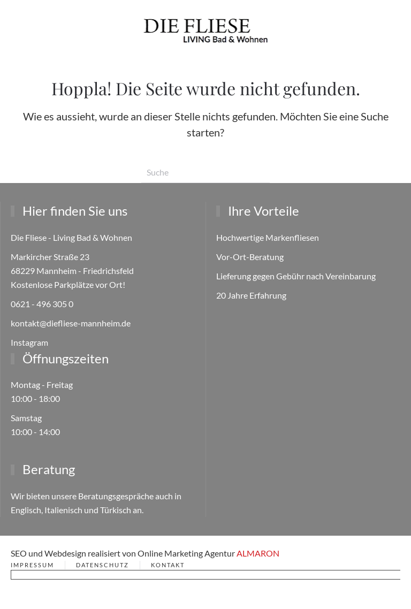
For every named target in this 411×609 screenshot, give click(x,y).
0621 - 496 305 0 (42, 304)
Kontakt (168, 564)
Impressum (32, 564)
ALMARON (258, 553)
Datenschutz (102, 564)
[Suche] (205, 172)
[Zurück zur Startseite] (205, 30)
